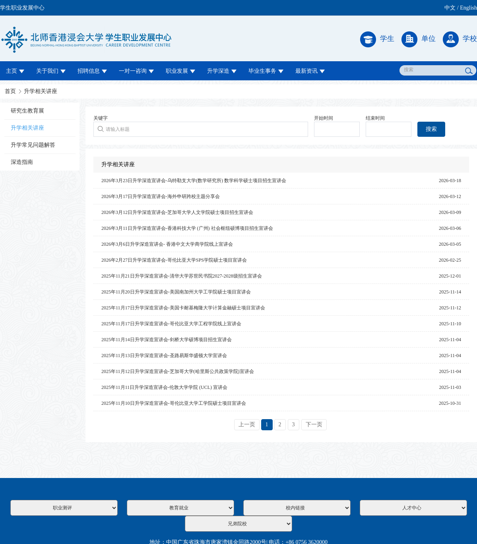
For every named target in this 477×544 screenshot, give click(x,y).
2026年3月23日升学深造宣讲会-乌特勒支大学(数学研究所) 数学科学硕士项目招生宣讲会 (193, 180)
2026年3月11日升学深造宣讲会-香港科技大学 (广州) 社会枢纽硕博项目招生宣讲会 (187, 228)
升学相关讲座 (40, 91)
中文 (450, 8)
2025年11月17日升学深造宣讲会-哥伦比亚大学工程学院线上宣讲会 (171, 323)
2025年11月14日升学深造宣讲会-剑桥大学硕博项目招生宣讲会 (166, 339)
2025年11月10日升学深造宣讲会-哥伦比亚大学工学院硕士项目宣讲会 (173, 403)
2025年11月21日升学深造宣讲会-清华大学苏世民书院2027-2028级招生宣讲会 (181, 276)
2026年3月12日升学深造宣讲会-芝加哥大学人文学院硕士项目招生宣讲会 (177, 212)
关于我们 (51, 71)
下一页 (314, 424)
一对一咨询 (136, 71)
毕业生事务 (265, 71)
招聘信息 (92, 71)
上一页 (246, 424)
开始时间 (323, 118)
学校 (460, 39)
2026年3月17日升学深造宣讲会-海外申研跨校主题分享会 (160, 196)
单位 (418, 39)
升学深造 (222, 71)
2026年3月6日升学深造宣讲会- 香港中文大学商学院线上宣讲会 (167, 244)
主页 (15, 71)
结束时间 (375, 118)
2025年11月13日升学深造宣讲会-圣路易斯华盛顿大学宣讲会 (164, 355)
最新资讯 (310, 71)
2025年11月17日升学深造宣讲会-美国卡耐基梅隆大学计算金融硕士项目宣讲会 (183, 308)
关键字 (100, 118)
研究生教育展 (27, 111)
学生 (377, 39)
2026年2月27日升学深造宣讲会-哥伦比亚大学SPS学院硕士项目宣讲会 (174, 260)
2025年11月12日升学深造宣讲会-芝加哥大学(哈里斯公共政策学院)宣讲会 (177, 371)
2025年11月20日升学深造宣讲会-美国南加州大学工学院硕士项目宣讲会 (176, 292)
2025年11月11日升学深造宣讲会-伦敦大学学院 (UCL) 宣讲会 (164, 387)
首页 (10, 91)
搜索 (431, 129)
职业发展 (180, 71)
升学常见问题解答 (33, 145)
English (468, 8)
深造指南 (22, 162)
